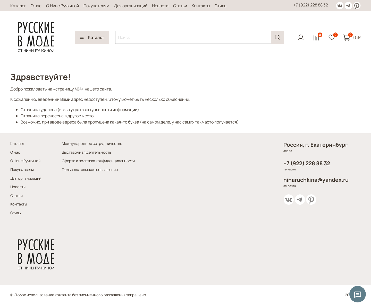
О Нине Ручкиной (62, 6)
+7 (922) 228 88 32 (310, 5)
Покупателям (96, 6)
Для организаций (130, 6)
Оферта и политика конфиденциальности (98, 160)
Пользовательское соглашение (90, 169)
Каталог (18, 6)
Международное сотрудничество (92, 143)
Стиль (220, 6)
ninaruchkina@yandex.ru (316, 179)
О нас (36, 6)
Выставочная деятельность (86, 152)
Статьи (180, 6)
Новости (160, 6)
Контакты (201, 6)
